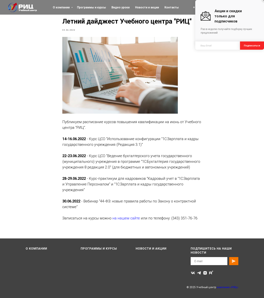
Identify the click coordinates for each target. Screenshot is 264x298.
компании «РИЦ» (227, 287)
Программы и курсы (91, 7)
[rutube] (211, 273)
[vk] (193, 273)
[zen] (205, 273)
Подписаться (252, 45)
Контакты (171, 7)
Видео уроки (120, 7)
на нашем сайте (126, 218)
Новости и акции (147, 7)
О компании (61, 7)
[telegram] (199, 273)
